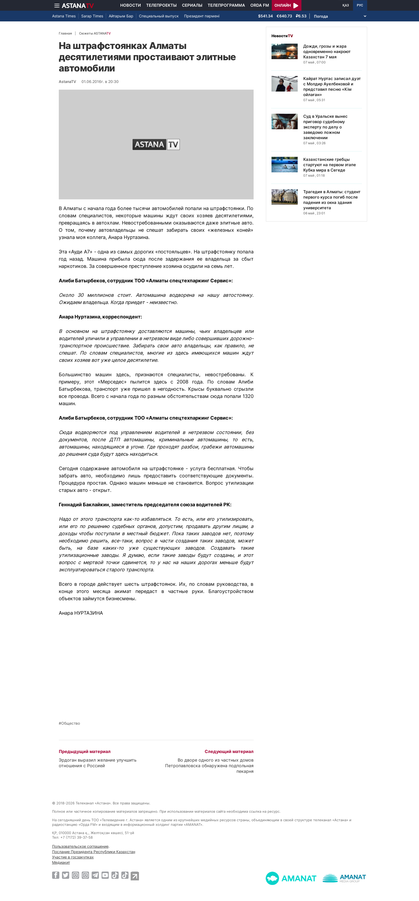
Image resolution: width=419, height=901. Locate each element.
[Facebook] (55, 875)
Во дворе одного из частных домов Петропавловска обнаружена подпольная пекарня (209, 765)
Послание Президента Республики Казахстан (93, 851)
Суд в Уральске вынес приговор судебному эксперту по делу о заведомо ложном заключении (325, 127)
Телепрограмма (226, 5)
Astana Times (64, 16)
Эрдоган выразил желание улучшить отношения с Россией (98, 762)
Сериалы (192, 5)
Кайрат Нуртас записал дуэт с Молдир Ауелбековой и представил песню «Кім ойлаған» (332, 86)
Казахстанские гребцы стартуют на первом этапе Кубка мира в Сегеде (329, 165)
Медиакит (61, 862)
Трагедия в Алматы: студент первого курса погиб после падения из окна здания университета (331, 199)
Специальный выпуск (159, 16)
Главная (65, 33)
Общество (70, 723)
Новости (130, 5)
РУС (360, 5)
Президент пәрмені (201, 16)
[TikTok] (115, 875)
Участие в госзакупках (73, 857)
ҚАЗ (346, 5)
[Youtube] (105, 875)
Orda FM (259, 5)
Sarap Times (92, 16)
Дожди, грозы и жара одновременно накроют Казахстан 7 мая (327, 51)
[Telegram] (95, 875)
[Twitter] (65, 875)
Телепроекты (161, 5)
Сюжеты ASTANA (95, 33)
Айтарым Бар (121, 16)
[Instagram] (75, 875)
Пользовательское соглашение (80, 846)
